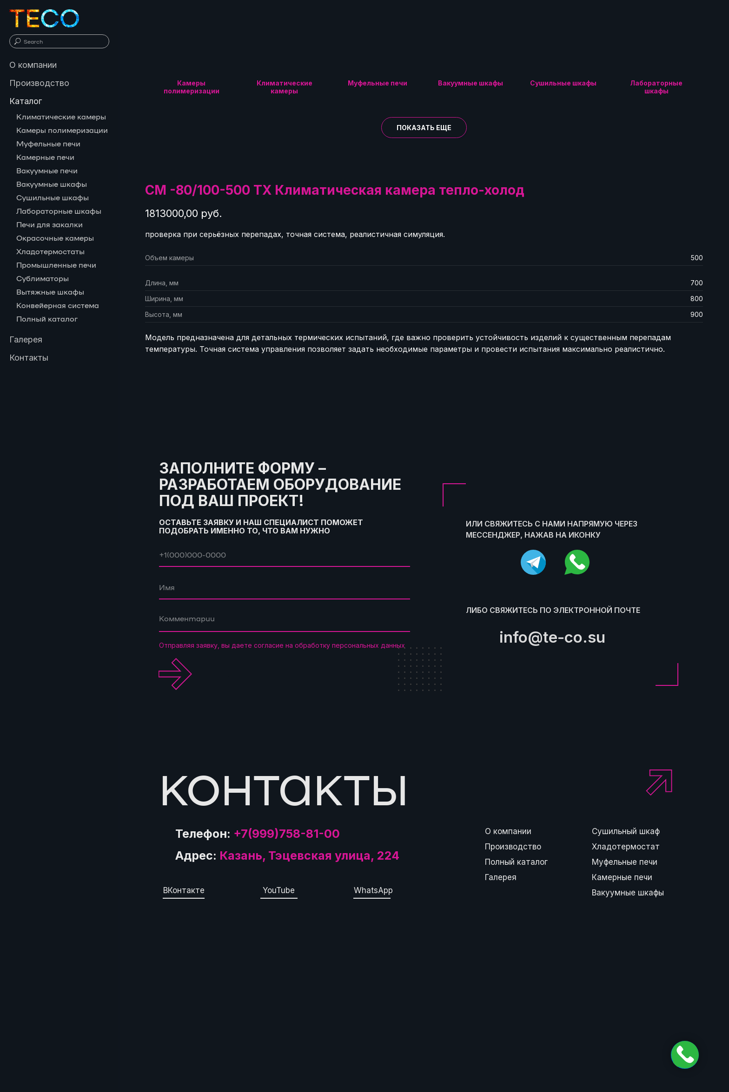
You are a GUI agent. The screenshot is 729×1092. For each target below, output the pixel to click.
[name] (284, 587)
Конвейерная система (57, 305)
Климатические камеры (61, 116)
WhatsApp (373, 890)
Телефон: (257, 834)
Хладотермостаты (50, 251)
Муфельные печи (624, 862)
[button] (424, 127)
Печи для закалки (49, 224)
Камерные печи (622, 877)
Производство (513, 846)
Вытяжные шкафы (50, 291)
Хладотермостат (626, 846)
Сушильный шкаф (626, 831)
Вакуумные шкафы (628, 892)
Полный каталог (516, 862)
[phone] (284, 555)
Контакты (28, 357)
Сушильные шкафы (52, 197)
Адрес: (287, 855)
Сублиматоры (42, 278)
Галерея (501, 877)
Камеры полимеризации (62, 129)
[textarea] (284, 620)
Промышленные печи (56, 264)
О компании (508, 831)
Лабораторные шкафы (58, 210)
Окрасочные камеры (55, 237)
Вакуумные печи (47, 170)
